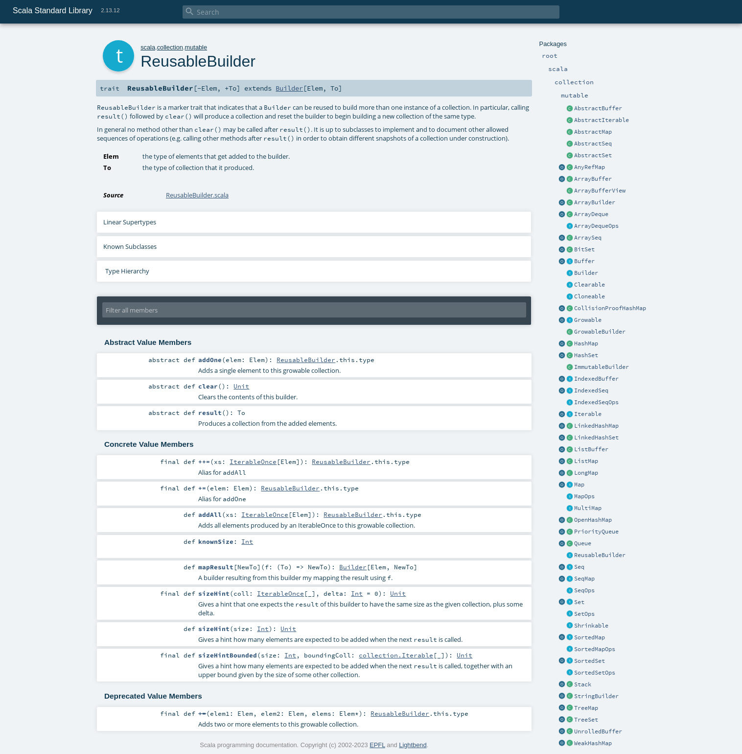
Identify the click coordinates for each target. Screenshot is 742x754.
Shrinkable (591, 625)
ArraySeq (588, 237)
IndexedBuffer (596, 378)
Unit (241, 386)
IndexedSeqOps (596, 402)
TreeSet (586, 719)
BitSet (584, 249)
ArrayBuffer (593, 178)
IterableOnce (253, 461)
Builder (586, 272)
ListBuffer (591, 449)
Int (247, 541)
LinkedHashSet (596, 437)
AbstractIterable (601, 120)
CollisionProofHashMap (610, 308)
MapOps (584, 496)
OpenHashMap (593, 519)
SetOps (584, 613)
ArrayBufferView (600, 190)
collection (170, 47)
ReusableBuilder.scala (197, 195)
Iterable (588, 414)
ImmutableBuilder (601, 367)
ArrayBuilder (594, 202)
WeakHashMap (593, 743)
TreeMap (586, 708)
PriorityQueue (596, 531)
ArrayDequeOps (596, 225)
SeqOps (584, 590)
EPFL (377, 745)
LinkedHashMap (596, 425)
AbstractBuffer (598, 108)
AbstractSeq (593, 143)
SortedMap (589, 637)
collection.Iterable (396, 655)
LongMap (586, 472)
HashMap (586, 343)
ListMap (586, 461)
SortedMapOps (594, 649)
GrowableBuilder (600, 331)
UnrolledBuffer (598, 731)
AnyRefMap (589, 167)
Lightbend (412, 745)
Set (579, 602)
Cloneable (589, 296)
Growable (588, 319)
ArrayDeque (591, 214)
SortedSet (589, 660)
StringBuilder (596, 696)
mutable (196, 47)
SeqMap (584, 578)
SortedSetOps (594, 672)
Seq (579, 566)
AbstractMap (593, 131)
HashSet (586, 355)
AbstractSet (593, 155)
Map (579, 484)
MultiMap (588, 508)
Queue (582, 543)
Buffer (584, 261)
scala (147, 47)
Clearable (589, 284)
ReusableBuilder (600, 555)
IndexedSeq (591, 390)
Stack (582, 684)
